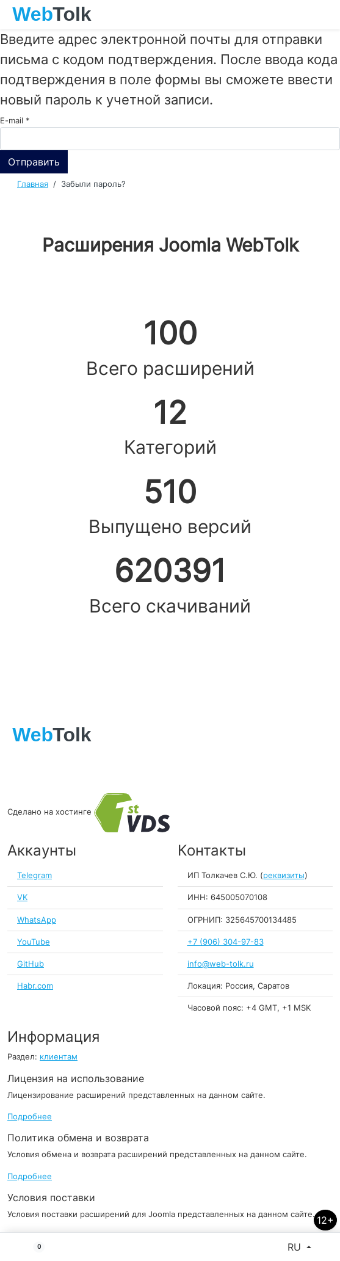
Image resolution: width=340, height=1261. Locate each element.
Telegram (34, 875)
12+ (325, 1220)
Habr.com (35, 985)
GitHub (30, 963)
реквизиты (284, 875)
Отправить (34, 162)
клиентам (59, 1056)
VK (22, 897)
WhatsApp (36, 920)
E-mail (15, 120)
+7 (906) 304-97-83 (225, 942)
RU (296, 1247)
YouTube (33, 942)
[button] (34, 1247)
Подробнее (29, 1116)
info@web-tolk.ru (220, 963)
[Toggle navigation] (325, 15)
